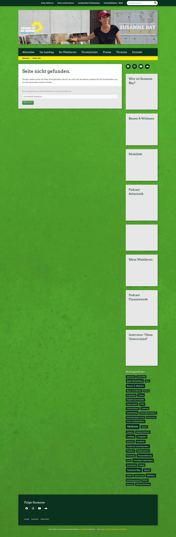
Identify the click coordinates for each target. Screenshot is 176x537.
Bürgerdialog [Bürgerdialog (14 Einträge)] (131, 395)
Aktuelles (28, 52)
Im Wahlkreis (67, 52)
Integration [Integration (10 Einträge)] (130, 432)
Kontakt (137, 52)
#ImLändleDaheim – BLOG (113, 3)
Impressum (35, 519)
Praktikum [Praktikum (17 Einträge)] (130, 451)
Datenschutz (45, 519)
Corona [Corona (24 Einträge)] (141, 395)
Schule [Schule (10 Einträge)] (129, 461)
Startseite (25, 58)
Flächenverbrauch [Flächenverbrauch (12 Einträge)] (133, 408)
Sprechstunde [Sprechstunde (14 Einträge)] (131, 465)
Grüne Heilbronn (47, 3)
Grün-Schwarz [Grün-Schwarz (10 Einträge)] (151, 417)
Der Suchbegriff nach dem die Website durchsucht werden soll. (46, 91)
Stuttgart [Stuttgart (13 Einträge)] (141, 465)
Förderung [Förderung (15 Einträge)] (144, 408)
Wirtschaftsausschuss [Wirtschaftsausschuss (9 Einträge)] (133, 480)
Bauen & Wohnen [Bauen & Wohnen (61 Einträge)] (135, 385)
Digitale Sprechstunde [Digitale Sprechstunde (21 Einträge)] (135, 399)
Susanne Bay (138, 27)
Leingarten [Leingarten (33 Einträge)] (142, 436)
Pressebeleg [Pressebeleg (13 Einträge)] (131, 456)
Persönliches (90, 52)
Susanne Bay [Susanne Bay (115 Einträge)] (133, 470)
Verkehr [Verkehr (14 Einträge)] (129, 475)
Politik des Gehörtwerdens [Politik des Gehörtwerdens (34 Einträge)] (138, 446)
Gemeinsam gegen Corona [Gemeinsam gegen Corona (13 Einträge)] (135, 417)
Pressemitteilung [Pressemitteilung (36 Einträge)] (145, 455)
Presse (107, 52)
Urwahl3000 (83, 529)
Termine (121, 52)
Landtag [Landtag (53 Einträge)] (130, 436)
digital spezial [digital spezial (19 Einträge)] (132, 404)
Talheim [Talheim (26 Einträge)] (147, 470)
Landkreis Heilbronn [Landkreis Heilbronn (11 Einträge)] (142, 432)
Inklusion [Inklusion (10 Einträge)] (144, 427)
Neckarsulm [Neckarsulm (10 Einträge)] (130, 442)
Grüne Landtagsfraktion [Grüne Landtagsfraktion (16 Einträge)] (135, 421)
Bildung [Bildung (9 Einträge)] (146, 391)
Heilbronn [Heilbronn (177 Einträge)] (132, 426)
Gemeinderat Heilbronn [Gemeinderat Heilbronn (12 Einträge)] (148, 413)
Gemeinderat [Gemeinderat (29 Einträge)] (132, 413)
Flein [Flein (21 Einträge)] (142, 404)
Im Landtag (47, 52)
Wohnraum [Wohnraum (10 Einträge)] (130, 484)
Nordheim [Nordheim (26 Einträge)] (140, 441)
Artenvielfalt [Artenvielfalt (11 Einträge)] (141, 377)
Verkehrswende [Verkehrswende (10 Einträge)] (139, 476)
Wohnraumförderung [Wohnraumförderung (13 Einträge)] (143, 484)
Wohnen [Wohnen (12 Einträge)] (145, 480)
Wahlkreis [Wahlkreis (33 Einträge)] (151, 475)
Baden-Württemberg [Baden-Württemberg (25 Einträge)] (135, 381)
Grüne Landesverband (65, 3)
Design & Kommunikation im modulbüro (113, 529)
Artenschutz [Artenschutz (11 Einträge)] (131, 377)
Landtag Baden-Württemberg (89, 3)
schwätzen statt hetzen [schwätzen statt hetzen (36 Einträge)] (143, 460)
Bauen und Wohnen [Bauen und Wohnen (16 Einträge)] (134, 391)
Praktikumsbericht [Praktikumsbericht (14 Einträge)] (143, 451)
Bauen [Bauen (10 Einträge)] (147, 381)
